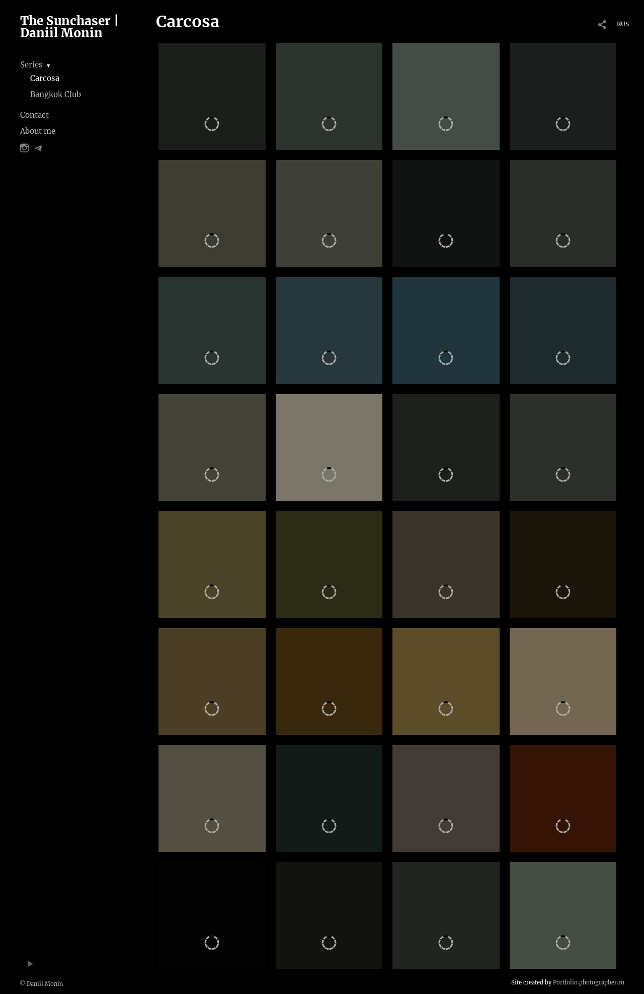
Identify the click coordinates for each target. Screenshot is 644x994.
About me (37, 131)
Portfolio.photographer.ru (588, 982)
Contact (34, 115)
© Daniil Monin (41, 983)
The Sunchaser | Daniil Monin (69, 27)
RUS (623, 24)
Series (31, 64)
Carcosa (44, 78)
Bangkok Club (55, 94)
